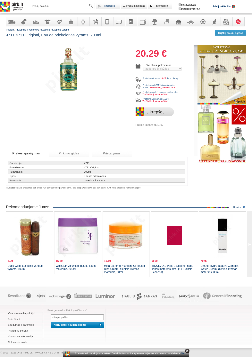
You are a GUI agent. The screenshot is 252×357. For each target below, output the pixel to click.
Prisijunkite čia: (222, 6)
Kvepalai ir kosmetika (23, 21)
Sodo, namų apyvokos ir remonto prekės (178, 21)
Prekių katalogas (135, 5)
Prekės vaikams (95, 21)
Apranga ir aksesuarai (47, 21)
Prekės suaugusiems (59, 21)
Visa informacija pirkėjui (21, 313)
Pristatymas (112, 153)
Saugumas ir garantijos (21, 324)
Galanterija (71, 21)
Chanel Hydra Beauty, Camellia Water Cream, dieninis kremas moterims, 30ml (220, 269)
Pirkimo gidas (69, 153)
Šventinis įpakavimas (158, 65)
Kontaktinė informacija (20, 336)
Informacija (161, 5)
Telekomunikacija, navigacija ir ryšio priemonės (107, 21)
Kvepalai (46, 29)
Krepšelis (109, 5)
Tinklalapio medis (18, 342)
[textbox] (62, 6)
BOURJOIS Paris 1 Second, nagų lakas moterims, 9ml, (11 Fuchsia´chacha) (172, 269)
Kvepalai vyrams (60, 29)
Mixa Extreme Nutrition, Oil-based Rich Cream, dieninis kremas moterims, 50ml (124, 269)
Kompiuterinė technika (119, 21)
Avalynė (35, 21)
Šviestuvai (155, 21)
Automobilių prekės (190, 21)
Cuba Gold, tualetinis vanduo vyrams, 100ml (25, 267)
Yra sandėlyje (12, 21)
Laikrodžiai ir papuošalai (83, 21)
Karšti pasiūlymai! (240, 21)
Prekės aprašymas (26, 153)
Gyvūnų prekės (214, 21)
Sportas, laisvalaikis (202, 21)
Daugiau (237, 207)
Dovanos (226, 21)
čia (182, 353)
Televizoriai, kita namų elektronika (143, 21)
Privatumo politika (18, 330)
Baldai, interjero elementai (166, 21)
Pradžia (10, 29)
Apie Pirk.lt (14, 319)
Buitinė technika (131, 21)
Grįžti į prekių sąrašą (230, 33)
